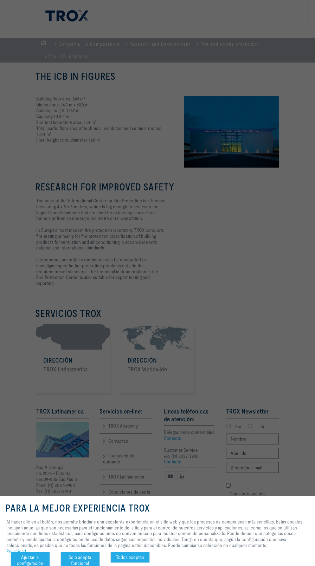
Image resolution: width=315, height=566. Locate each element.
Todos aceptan (130, 557)
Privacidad (16, 551)
